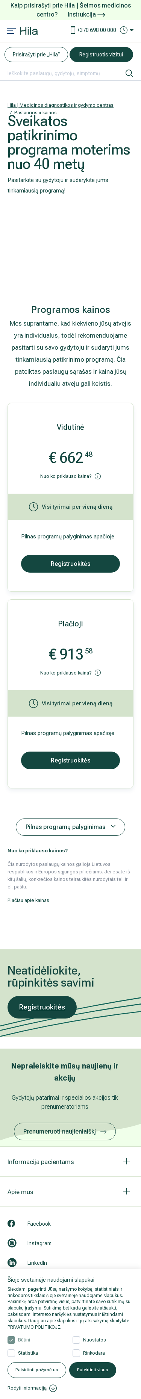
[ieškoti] (129, 73)
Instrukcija (86, 14)
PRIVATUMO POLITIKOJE (34, 1327)
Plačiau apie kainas (28, 900)
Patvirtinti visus (92, 1369)
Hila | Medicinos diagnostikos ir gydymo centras (61, 105)
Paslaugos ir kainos (35, 112)
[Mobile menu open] (11, 31)
